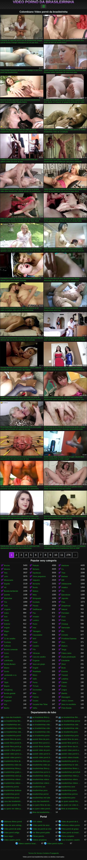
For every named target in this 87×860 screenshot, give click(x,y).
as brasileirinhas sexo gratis (13, 725)
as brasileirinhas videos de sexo (71, 728)
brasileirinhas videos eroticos (71, 779)
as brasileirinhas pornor (70, 721)
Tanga (63, 650)
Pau (34, 613)
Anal (6, 606)
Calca (6, 613)
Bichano (36, 569)
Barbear (64, 576)
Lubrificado (8, 660)
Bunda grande (9, 693)
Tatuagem (37, 631)
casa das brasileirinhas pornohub (42, 801)
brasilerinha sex (39, 787)
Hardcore (65, 565)
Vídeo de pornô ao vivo (42, 829)
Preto (63, 620)
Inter (34, 628)
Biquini (6, 686)
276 (68, 555)
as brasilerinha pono (69, 732)
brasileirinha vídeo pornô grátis (42, 765)
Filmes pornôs (38, 836)
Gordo (6, 671)
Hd (5, 587)
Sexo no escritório (68, 704)
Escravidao (37, 690)
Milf (62, 580)
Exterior (7, 624)
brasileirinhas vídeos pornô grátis (71, 783)
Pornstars (65, 613)
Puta (63, 602)
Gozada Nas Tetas (40, 704)
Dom (63, 642)
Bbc (63, 631)
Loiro (6, 576)
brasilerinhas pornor (41, 794)
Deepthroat (65, 606)
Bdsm (35, 675)
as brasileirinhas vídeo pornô (13, 728)
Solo (6, 617)
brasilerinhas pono (40, 790)
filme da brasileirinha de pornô (42, 812)
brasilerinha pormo (11, 787)
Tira (5, 602)
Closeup (64, 624)
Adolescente (66, 584)
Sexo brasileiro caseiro (70, 840)
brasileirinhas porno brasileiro (42, 772)
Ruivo (35, 624)
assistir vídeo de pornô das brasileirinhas (42, 750)
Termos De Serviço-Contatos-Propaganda (43, 853)
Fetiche (35, 697)
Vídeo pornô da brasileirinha (43, 2)
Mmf (34, 639)
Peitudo (36, 565)
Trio (62, 591)
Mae (5, 635)
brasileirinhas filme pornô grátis (42, 768)
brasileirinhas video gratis (42, 776)
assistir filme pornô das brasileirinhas (71, 743)
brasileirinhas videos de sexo (42, 779)
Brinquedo (37, 598)
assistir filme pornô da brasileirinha (42, 743)
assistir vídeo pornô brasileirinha (42, 754)
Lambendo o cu (10, 675)
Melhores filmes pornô (13, 822)
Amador (36, 617)
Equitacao (37, 573)
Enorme (64, 671)
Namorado (65, 628)
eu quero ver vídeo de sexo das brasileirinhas (71, 805)
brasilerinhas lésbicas (12, 790)
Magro (6, 631)
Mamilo (64, 693)
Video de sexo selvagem (13, 825)
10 (55, 555)
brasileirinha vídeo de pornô (13, 765)
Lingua (64, 690)
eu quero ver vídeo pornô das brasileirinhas (13, 809)
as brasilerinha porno (41, 736)
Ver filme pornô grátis (41, 833)
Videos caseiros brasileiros (28, 843)
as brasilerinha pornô (12, 736)
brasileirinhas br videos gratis (71, 765)
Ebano (6, 668)
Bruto (63, 668)
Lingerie (7, 609)
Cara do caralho (39, 657)
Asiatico (64, 587)
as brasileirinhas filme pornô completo (71, 717)
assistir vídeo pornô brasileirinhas (71, 754)
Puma (35, 682)
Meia (35, 595)
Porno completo (67, 836)
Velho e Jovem (67, 701)
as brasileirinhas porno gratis (42, 721)
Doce (63, 617)
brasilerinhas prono (11, 798)
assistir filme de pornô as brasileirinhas (13, 739)
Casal (35, 642)
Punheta (7, 642)
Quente (7, 595)
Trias (63, 573)
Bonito (35, 587)
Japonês (64, 598)
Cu (62, 569)
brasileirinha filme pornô (42, 761)
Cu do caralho (9, 639)
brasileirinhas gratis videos (13, 772)
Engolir (35, 668)
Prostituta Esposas (69, 639)
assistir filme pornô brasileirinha (13, 743)
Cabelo (64, 682)
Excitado (36, 602)
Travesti (64, 675)
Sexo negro (8, 836)
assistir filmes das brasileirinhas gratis (71, 746)
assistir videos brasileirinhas (71, 757)
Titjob (6, 682)
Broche (7, 565)
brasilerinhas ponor (69, 790)
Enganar (36, 660)
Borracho (36, 584)
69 (5, 679)
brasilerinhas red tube (41, 798)
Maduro (64, 646)
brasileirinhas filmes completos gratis (71, 768)
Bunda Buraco (9, 664)
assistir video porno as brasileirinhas (13, 754)
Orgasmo (7, 701)
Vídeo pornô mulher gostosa (56, 843)
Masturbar (8, 598)
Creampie (8, 697)
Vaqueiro (36, 580)
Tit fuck (35, 686)
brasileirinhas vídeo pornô (71, 776)
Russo (64, 686)
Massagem (65, 697)
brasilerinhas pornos (69, 794)
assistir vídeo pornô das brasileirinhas (42, 757)
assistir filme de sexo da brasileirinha (71, 739)
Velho (35, 708)
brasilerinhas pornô (11, 794)
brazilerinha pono (68, 798)
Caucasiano (37, 635)
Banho (6, 708)
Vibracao (36, 653)
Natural (64, 609)
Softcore (7, 646)
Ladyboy (64, 679)
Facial (6, 620)
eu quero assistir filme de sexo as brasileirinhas (71, 801)
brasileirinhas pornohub (70, 772)
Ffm (34, 650)
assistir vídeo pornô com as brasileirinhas (13, 757)
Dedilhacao (37, 609)
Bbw (34, 693)
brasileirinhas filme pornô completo (13, 768)
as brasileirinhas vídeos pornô (42, 732)
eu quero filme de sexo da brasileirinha (42, 805)
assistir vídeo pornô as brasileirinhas (71, 750)
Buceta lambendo (11, 591)
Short (63, 664)
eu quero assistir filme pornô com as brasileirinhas (13, 805)
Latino (6, 657)
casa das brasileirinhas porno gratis (13, 801)
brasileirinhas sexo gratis (13, 776)
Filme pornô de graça (70, 829)
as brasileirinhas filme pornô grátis (13, 721)
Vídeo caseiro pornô (12, 840)
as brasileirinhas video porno (71, 725)
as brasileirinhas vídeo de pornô (42, 725)
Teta (5, 573)
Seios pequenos (39, 576)
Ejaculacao (65, 595)
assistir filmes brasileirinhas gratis (42, 746)
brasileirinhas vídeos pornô (42, 783)
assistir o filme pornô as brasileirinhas (13, 750)
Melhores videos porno (70, 825)
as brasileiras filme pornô (42, 717)
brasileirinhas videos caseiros (13, 779)
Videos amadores (40, 840)
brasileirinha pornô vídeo (71, 761)
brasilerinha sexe (68, 787)
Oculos (35, 701)
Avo (5, 704)
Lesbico (36, 620)
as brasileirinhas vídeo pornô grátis (42, 728)
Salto (35, 679)
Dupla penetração (68, 657)
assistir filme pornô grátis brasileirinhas (13, 746)
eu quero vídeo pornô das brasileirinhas (42, 809)
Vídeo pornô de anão (12, 829)
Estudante (65, 660)
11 (61, 555)
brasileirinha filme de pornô (13, 761)
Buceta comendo (11, 650)
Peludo (35, 606)
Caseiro (36, 646)
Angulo (7, 628)
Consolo (64, 635)
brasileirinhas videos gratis (13, 783)
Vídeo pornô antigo (11, 833)
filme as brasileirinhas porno (71, 809)
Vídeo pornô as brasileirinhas (71, 833)
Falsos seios (66, 653)
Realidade (37, 671)
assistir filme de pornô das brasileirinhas (42, 739)
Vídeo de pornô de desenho (71, 822)
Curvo (6, 653)
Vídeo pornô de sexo (41, 825)
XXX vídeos (37, 822)
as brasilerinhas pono (70, 736)
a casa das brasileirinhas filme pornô (13, 717)
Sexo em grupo (39, 664)
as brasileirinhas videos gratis (13, 732)
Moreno (7, 569)
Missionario (8, 580)
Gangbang (8, 690)
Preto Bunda (66, 708)
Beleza (35, 591)
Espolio (7, 584)
